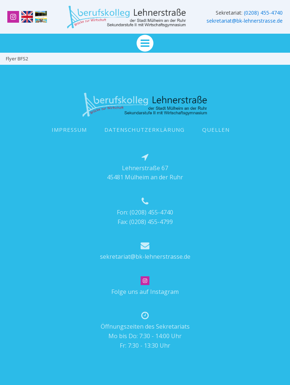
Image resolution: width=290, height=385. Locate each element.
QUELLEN (216, 129)
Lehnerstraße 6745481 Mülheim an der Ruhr (145, 173)
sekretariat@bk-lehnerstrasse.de (245, 20)
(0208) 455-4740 (263, 12)
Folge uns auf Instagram (145, 292)
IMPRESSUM (69, 129)
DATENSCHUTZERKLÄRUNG (144, 129)
